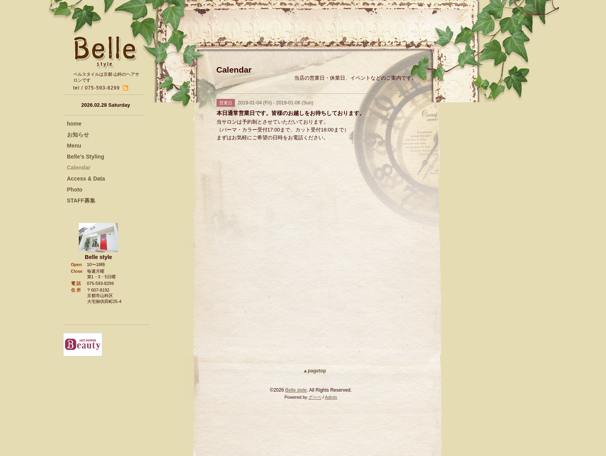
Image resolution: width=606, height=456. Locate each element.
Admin (331, 397)
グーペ (314, 397)
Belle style (296, 390)
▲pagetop (314, 371)
